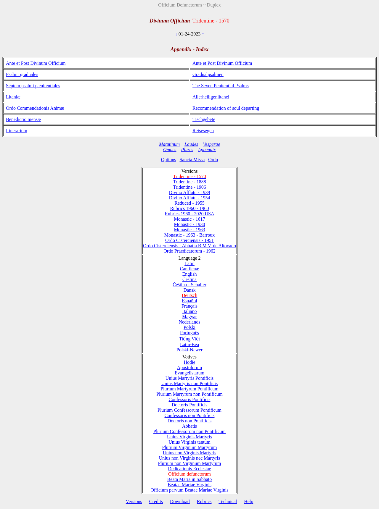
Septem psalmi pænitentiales (33, 85)
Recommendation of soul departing (225, 108)
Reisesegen (203, 130)
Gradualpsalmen (208, 74)
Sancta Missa (192, 159)
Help (248, 501)
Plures (187, 149)
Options (168, 159)
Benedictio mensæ (23, 119)
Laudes (191, 144)
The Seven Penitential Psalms (220, 85)
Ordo (213, 159)
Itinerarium (16, 130)
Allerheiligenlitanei (210, 96)
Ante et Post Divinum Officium (35, 63)
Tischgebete (203, 119)
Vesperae (211, 144)
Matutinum (169, 144)
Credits (156, 501)
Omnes (169, 149)
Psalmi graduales (22, 74)
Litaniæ (13, 96)
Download (180, 501)
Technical (228, 501)
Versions (134, 501)
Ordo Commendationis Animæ (35, 108)
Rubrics (204, 501)
